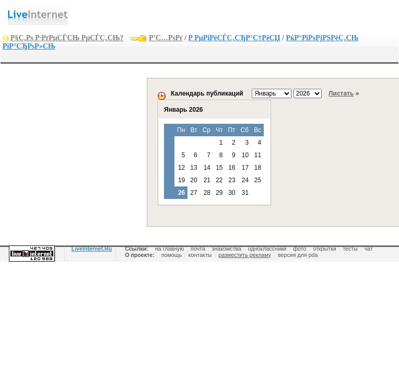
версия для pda (298, 255)
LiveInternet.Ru (92, 248)
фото (299, 248)
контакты (200, 255)
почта (198, 248)
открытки (324, 248)
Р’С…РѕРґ (166, 38)
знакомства (226, 248)
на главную (169, 248)
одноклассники (267, 248)
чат (369, 248)
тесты (350, 248)
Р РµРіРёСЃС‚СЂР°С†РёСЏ (234, 38)
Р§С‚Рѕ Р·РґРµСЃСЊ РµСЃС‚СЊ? (67, 38)
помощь (171, 255)
